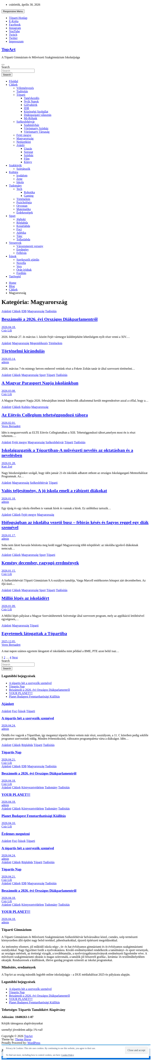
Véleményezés (25, 88)
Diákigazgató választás (37, 114)
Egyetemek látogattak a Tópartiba (34, 633)
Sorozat (28, 151)
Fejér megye (23, 135)
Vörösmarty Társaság (36, 131)
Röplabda (22, 222)
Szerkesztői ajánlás (27, 259)
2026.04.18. (8, 327)
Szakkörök (15, 165)
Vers (19, 266)
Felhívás (21, 252)
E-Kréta (13, 21)
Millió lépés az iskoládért (25, 598)
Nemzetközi (23, 141)
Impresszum (16, 41)
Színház (28, 155)
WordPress (33, 1042)
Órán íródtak (24, 269)
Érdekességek (24, 212)
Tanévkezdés (31, 98)
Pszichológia (24, 202)
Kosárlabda (23, 226)
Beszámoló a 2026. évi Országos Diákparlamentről (49, 319)
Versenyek (15, 242)
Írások (12, 256)
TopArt (8, 49)
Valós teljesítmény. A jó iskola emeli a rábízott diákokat (54, 490)
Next (15, 657)
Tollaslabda (23, 239)
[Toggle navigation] (2, 64)
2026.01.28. (8, 463)
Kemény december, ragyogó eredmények (40, 562)
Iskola (20, 182)
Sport (12, 215)
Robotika (29, 192)
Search (5, 67)
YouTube (14, 31)
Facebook (15, 24)
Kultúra (13, 172)
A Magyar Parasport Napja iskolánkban (39, 382)
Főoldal (13, 81)
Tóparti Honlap (18, 17)
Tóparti (20, 94)
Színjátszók (23, 168)
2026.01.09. (8, 606)
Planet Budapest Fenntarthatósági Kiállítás (34, 696)
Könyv (28, 162)
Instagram (15, 28)
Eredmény (22, 249)
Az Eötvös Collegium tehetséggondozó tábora (44, 414)
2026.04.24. (8, 725)
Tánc (19, 236)
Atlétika (21, 232)
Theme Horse (23, 1039)
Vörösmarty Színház (36, 128)
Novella (21, 263)
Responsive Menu (13, 11)
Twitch (13, 34)
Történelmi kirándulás (23, 350)
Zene (19, 178)
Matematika (23, 209)
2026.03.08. (8, 390)
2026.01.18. (8, 498)
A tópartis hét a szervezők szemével (30, 683)
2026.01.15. (8, 570)
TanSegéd (15, 276)
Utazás (28, 148)
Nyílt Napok (31, 101)
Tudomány (15, 185)
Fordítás (21, 273)
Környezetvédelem (32, 787)
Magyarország (25, 138)
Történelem (23, 199)
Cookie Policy (67, 1055)
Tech (19, 189)
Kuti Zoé (6, 466)
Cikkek (13, 84)
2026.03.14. (8, 358)
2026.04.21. (8, 759)
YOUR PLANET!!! (21, 693)
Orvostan (21, 205)
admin (5, 362)
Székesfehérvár (25, 121)
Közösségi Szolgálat (36, 111)
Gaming (29, 195)
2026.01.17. (8, 535)
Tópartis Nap (17, 686)
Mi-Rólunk (30, 118)
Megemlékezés (39, 343)
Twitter (13, 38)
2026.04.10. (8, 823)
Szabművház (31, 125)
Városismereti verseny (29, 246)
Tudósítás (22, 91)
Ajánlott (6, 311)
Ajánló (20, 145)
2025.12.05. (8, 641)
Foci (19, 229)
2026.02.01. (8, 422)
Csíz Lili (6, 330)
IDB (26, 108)
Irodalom (21, 175)
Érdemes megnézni (15, 834)
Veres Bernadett (11, 426)
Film (27, 158)
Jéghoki (21, 219)
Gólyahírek (30, 104)
